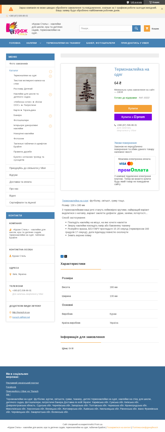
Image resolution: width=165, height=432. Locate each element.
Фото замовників (18, 63)
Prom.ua (98, 424)
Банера (18, 115)
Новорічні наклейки (24, 133)
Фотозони (19, 138)
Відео (12, 195)
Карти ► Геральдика (25, 110)
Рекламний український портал (22, 383)
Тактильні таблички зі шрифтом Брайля (30, 145)
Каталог (13, 70)
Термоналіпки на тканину (63, 43)
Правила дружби (23, 151)
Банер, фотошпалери (100, 43)
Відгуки (13, 175)
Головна (14, 43)
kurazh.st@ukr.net (21, 317)
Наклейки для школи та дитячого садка (26, 95)
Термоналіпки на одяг (25, 75)
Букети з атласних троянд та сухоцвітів (29, 158)
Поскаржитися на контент (119, 427)
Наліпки (31, 43)
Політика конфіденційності (145, 427)
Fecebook (11, 387)
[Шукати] (136, 28)
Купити (133, 108)
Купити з (133, 117)
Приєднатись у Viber (135, 43)
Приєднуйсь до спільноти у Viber (27, 168)
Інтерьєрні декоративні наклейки (26, 127)
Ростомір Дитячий (23, 88)
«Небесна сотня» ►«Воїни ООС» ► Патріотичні (28, 103)
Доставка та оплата (22, 51)
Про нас (13, 188)
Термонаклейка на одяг (75, 200)
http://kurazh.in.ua (21, 312)
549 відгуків (136, 2)
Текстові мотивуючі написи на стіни (29, 82)
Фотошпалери (21, 120)
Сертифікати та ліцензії (22, 202)
